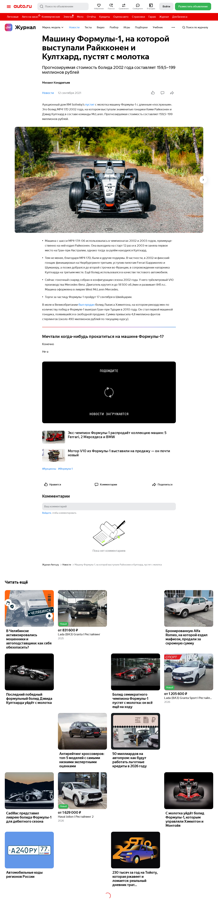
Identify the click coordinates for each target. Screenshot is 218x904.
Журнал (164, 16)
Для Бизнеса (179, 16)
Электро (68, 16)
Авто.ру (22, 6)
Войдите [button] (46, 513)
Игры (127, 27)
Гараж (152, 16)
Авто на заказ (31, 16)
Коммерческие (51, 16)
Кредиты (104, 16)
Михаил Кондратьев (56, 82)
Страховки (138, 16)
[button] (99, 6)
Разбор (114, 27)
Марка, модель (53, 27)
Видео (101, 27)
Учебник (158, 27)
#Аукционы (49, 468)
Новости (74, 27)
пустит (89, 104)
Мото (80, 16)
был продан (86, 304)
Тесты (88, 27)
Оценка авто (121, 16)
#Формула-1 (65, 468)
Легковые (13, 16)
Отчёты (91, 16)
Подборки (141, 27)
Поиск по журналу (195, 27)
